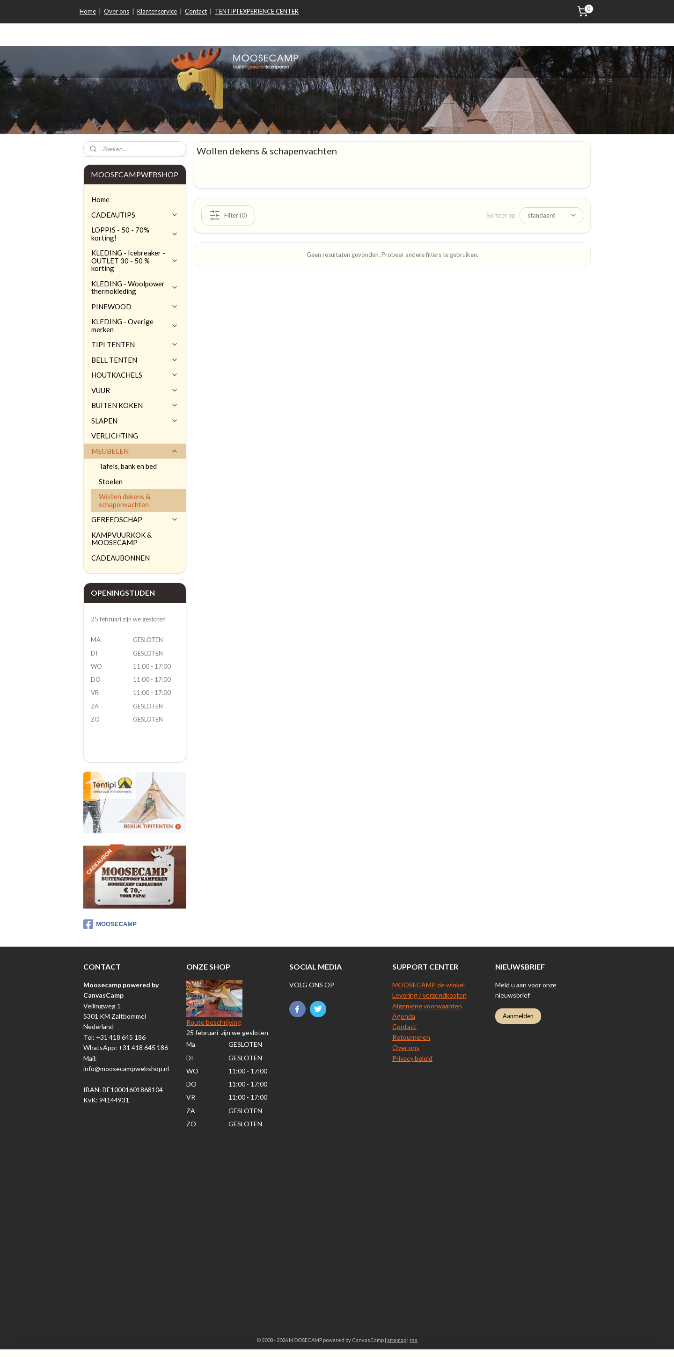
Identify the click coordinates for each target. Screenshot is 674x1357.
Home (88, 11)
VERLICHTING (114, 435)
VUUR (134, 390)
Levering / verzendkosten (429, 995)
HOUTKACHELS (134, 375)
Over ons (116, 11)
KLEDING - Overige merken (134, 325)
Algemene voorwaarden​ (427, 1006)
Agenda (403, 1016)
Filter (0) (228, 214)
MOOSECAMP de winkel (428, 985)
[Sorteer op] (551, 215)
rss (414, 1340)
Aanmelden (518, 1016)
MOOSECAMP (110, 924)
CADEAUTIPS (134, 215)
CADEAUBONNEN (120, 558)
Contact (196, 11)
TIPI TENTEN (134, 344)
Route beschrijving (213, 1022)
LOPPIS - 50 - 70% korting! (134, 234)
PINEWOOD (134, 306)
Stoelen (111, 481)
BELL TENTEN (134, 360)
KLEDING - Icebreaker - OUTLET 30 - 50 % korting (134, 260)
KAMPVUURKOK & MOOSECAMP (121, 539)
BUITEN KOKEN (134, 405)
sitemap (396, 1340)
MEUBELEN (134, 451)
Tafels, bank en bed (128, 466)
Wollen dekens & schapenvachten (124, 500)
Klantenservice (157, 11)
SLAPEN (134, 420)
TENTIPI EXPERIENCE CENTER (257, 11)
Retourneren (411, 1037)
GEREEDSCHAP (134, 519)
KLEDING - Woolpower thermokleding (134, 287)
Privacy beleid (412, 1058)
